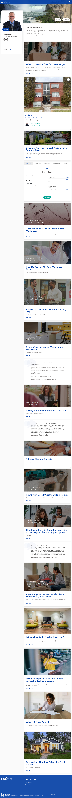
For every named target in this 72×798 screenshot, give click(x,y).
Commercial (28, 784)
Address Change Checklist (39, 458)
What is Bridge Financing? (39, 722)
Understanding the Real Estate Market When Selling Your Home (45, 595)
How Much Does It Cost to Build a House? (47, 494)
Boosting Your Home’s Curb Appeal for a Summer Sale (46, 149)
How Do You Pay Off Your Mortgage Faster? (44, 268)
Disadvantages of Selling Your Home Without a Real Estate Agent (44, 679)
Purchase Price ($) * (30, 175)
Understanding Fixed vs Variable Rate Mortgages (45, 229)
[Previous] (63, 127)
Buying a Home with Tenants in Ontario (46, 410)
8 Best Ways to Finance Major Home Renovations (44, 348)
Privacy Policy (60, 794)
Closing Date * (29, 180)
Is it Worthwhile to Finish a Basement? (45, 636)
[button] (58, 19)
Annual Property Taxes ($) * (31, 185)
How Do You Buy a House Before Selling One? (46, 310)
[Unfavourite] (20, 12)
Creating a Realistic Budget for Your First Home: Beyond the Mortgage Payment (46, 531)
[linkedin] (5, 39)
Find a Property (28, 782)
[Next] (68, 127)
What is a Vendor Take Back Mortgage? (46, 64)
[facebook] (7, 39)
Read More (29, 73)
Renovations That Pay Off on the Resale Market (46, 763)
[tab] (28, 163)
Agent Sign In (28, 787)
